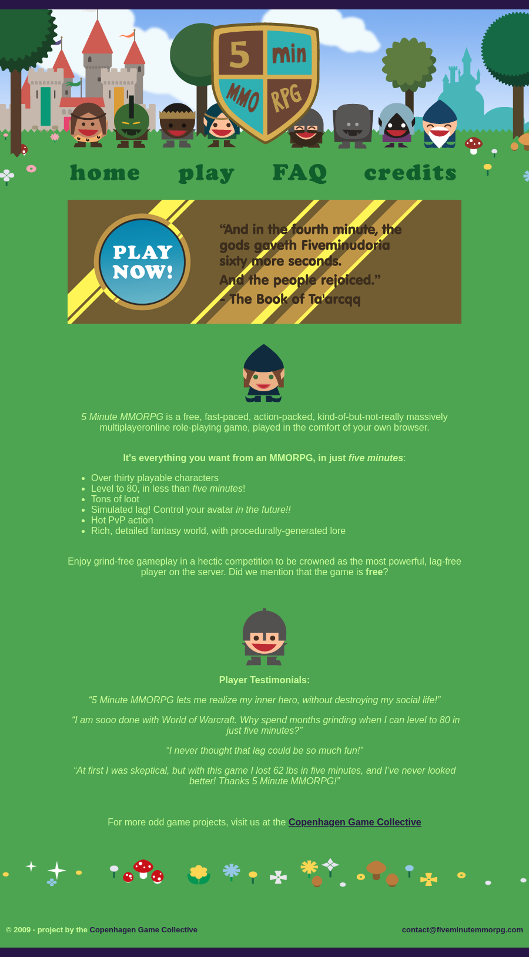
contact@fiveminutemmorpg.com (462, 929)
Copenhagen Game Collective (355, 822)
